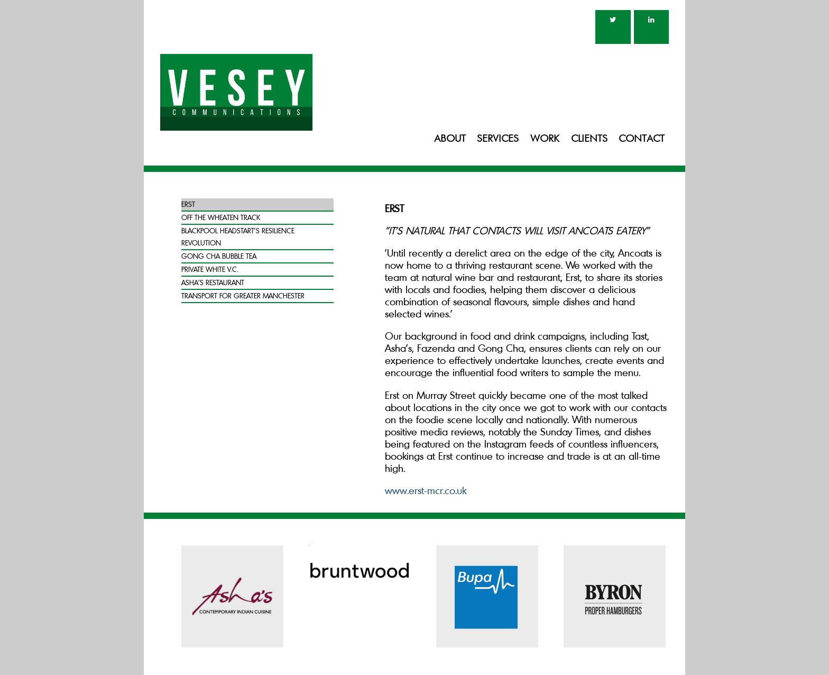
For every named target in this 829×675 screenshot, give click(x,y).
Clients (589, 139)
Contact (642, 139)
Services (498, 139)
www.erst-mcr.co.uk (425, 490)
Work (544, 139)
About (450, 139)
